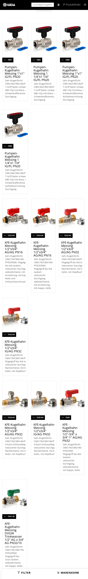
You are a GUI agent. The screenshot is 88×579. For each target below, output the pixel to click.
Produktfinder (73, 4)
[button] (58, 4)
